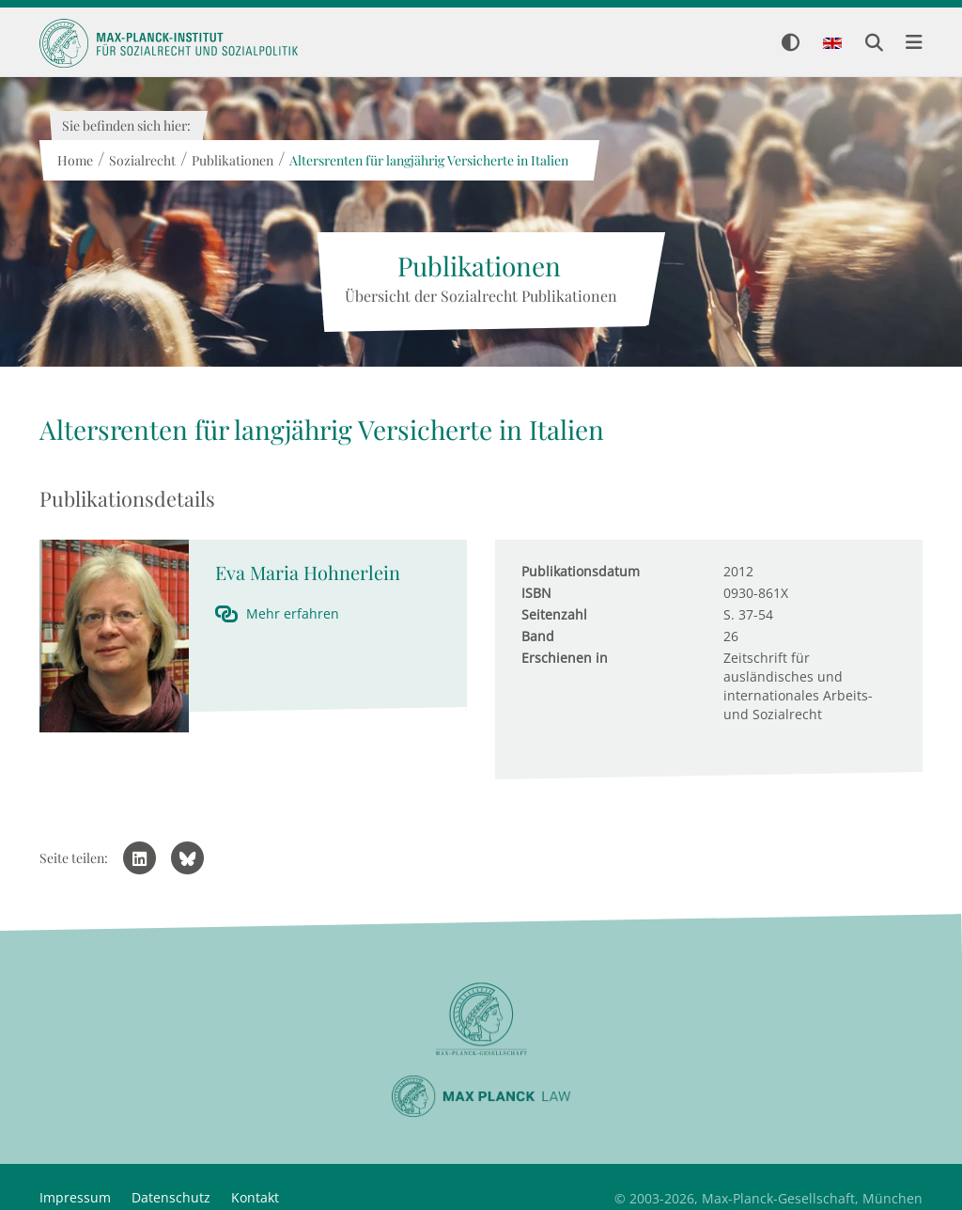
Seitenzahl (554, 614)
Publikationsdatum (580, 571)
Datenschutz (171, 1197)
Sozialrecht (141, 160)
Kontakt (255, 1197)
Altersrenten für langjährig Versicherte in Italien (427, 160)
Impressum (75, 1197)
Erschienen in (564, 658)
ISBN (536, 593)
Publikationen (231, 160)
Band (537, 636)
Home (74, 160)
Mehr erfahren (292, 613)
